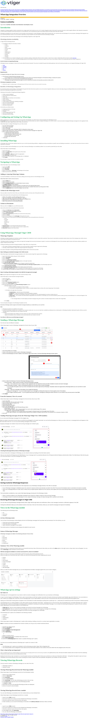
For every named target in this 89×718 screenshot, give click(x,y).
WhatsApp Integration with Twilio (72, 10)
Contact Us (31, 713)
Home (1, 713)
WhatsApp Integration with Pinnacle (59, 10)
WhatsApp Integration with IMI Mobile (18, 10)
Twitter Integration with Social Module (67, 9)
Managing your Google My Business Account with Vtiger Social (17, 11)
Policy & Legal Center (25, 713)
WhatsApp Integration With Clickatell (33, 10)
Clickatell (4, 66)
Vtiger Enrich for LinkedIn (19, 9)
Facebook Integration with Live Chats (7, 9)
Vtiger (6, 715)
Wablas (4, 70)
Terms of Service (11, 713)
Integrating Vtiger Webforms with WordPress (51, 11)
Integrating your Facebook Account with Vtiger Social (50, 9)
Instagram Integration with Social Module (32, 9)
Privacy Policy (5, 713)
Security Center (18, 713)
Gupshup (4, 67)
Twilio (4, 65)
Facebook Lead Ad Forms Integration (36, 11)
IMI (3, 68)
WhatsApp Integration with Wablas (46, 10)
